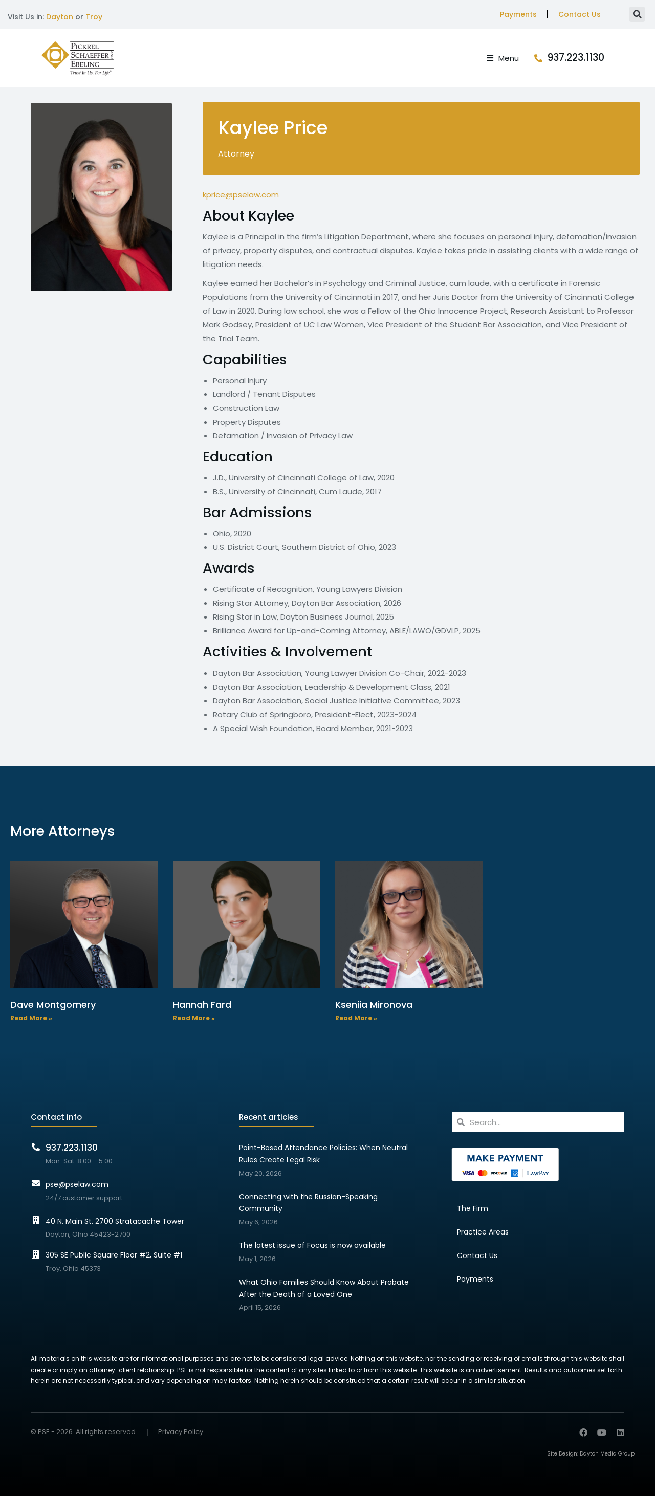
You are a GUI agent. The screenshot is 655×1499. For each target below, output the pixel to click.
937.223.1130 (595, 59)
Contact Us (579, 14)
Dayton (59, 17)
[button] (637, 14)
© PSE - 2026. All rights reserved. (84, 1434)
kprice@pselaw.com (241, 197)
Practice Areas (483, 1234)
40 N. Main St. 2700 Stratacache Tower (115, 1223)
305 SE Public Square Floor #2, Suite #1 (114, 1257)
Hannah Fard (202, 1007)
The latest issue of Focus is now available (312, 1248)
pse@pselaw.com (77, 1187)
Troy (93, 17)
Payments (518, 14)
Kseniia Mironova (373, 1007)
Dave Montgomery (53, 1007)
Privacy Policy (180, 1434)
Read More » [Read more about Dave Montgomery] (31, 1020)
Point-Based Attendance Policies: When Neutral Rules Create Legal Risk (323, 1156)
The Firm (472, 1211)
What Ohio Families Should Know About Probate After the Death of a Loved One (324, 1291)
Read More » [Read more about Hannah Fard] (194, 1020)
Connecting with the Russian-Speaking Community (308, 1205)
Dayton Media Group (607, 1456)
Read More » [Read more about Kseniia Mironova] (356, 1020)
